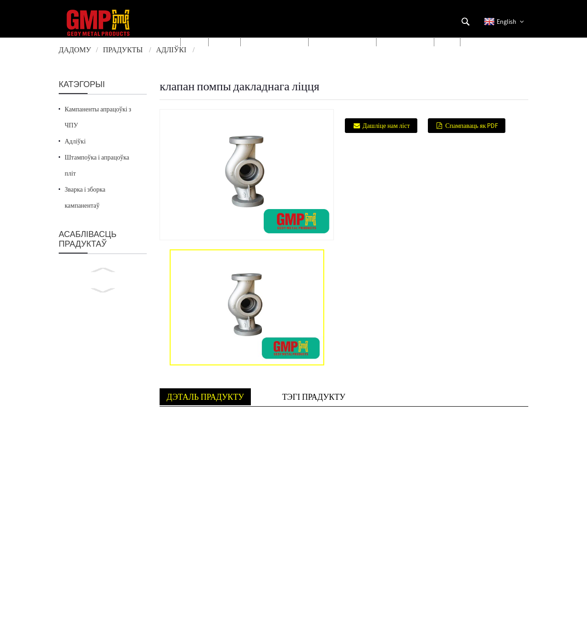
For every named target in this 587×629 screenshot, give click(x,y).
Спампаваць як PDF (471, 125)
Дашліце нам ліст (386, 125)
